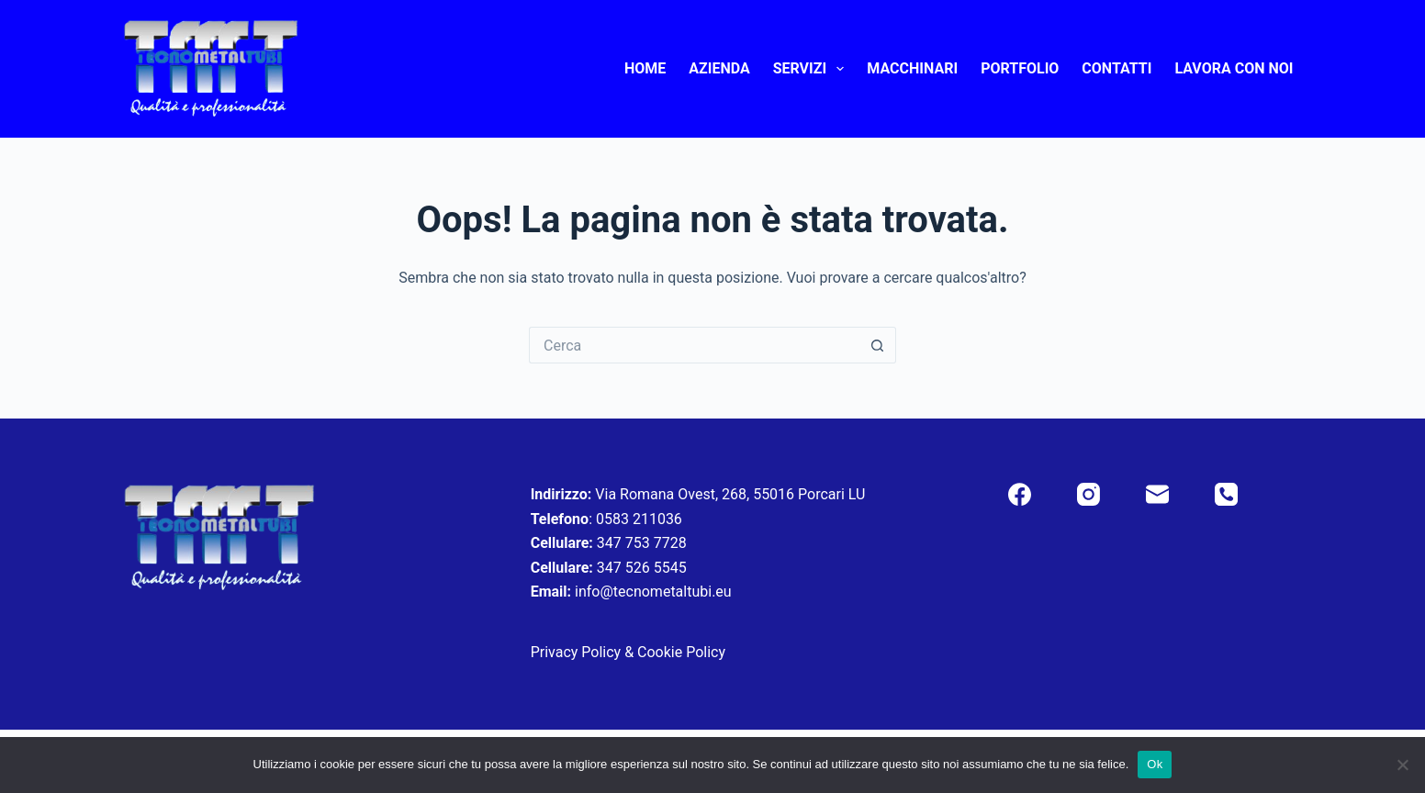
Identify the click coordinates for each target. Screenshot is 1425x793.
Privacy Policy (576, 652)
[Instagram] (1088, 494)
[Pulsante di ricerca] (877, 345)
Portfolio (1020, 68)
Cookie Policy (681, 652)
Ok (1154, 764)
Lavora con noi (1233, 68)
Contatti (1116, 68)
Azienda (719, 68)
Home (645, 68)
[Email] (1157, 494)
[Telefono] (1226, 494)
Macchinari (912, 68)
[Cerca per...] (694, 345)
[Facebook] (1019, 494)
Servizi (812, 69)
